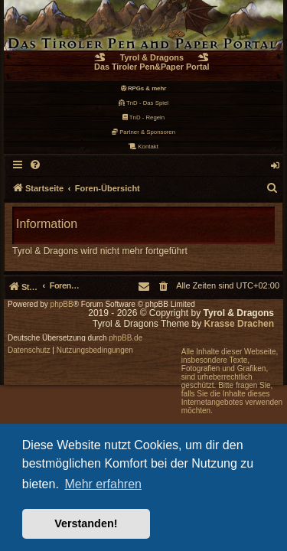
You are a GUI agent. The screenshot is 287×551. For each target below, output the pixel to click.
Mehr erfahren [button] (103, 484)
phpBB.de (125, 338)
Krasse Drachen (239, 323)
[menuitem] (36, 165)
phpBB (62, 305)
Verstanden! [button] (85, 523)
